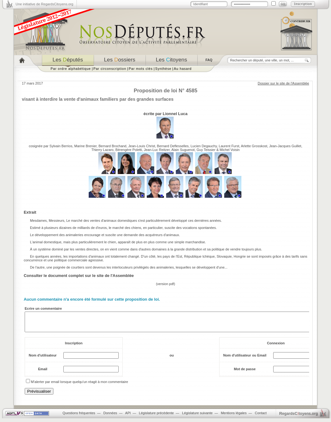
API (128, 417)
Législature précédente (156, 417)
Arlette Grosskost (254, 146)
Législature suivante (197, 417)
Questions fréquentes (78, 417)
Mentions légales (234, 417)
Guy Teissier (206, 150)
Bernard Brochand (112, 146)
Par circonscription (109, 68)
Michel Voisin (230, 150)
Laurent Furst (229, 146)
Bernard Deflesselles (173, 146)
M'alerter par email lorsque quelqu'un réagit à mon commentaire (79, 385)
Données (110, 417)
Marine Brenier (85, 146)
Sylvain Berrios (60, 146)
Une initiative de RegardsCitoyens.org (44, 4)
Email (42, 373)
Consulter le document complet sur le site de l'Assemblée (79, 275)
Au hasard (183, 68)
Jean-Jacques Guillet (285, 146)
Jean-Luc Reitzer (157, 150)
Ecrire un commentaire (43, 308)
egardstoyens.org (298, 417)
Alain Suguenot (183, 150)
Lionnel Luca (175, 113)
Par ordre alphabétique (71, 68)
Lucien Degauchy (203, 146)
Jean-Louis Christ (141, 146)
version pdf (165, 284)
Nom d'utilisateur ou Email (244, 359)
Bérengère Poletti (129, 150)
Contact (261, 417)
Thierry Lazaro (102, 150)
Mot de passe (245, 373)
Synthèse (163, 68)
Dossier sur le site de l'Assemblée (283, 83)
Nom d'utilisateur (43, 359)
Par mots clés (141, 68)
